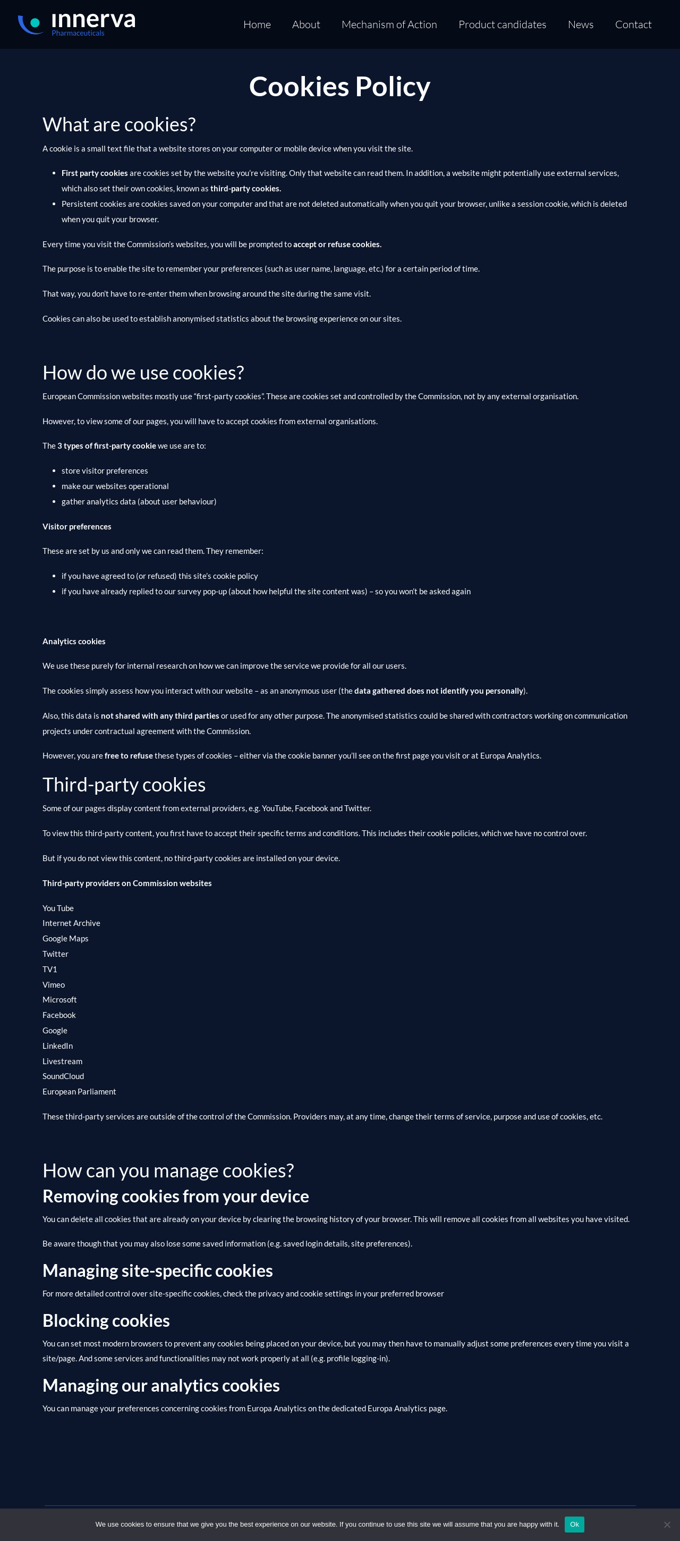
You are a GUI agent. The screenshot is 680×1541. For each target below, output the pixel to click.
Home (257, 24)
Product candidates (502, 24)
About (306, 24)
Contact (633, 24)
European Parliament (79, 1091)
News (581, 24)
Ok (574, 1524)
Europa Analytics (510, 755)
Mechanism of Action (389, 24)
